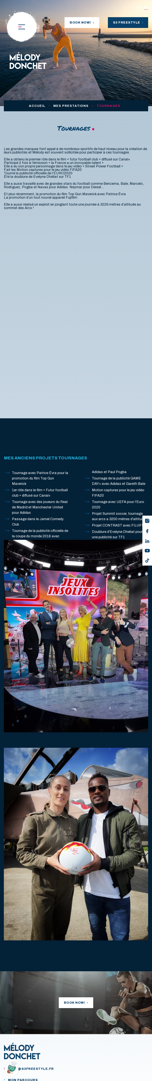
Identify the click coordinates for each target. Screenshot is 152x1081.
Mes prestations (71, 105)
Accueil (37, 105)
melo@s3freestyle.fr (29, 1068)
